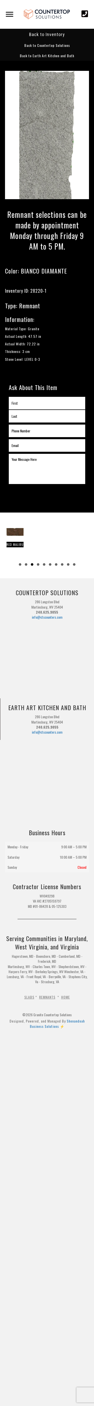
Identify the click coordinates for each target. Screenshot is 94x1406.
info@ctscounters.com (47, 617)
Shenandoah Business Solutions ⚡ (57, 1023)
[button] (47, 45)
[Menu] (9, 14)
